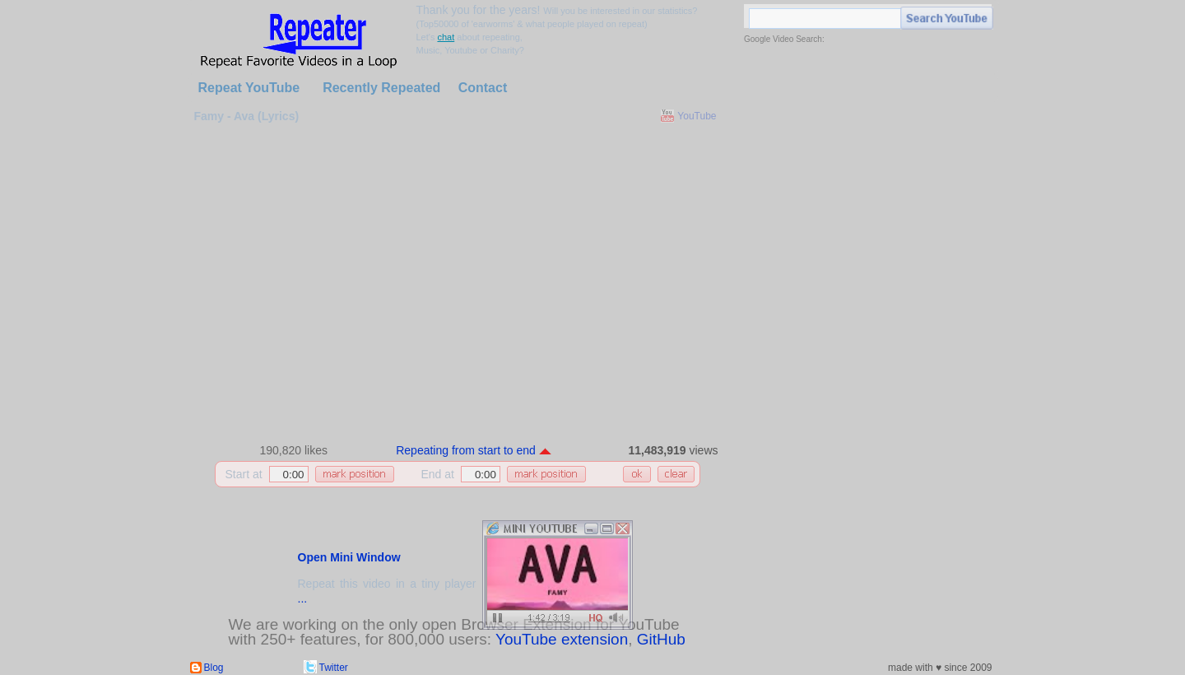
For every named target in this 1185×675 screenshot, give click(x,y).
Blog (214, 667)
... (303, 598)
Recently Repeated (381, 88)
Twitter (333, 667)
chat (445, 37)
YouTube (696, 116)
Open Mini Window (349, 557)
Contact (483, 88)
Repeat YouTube (249, 88)
